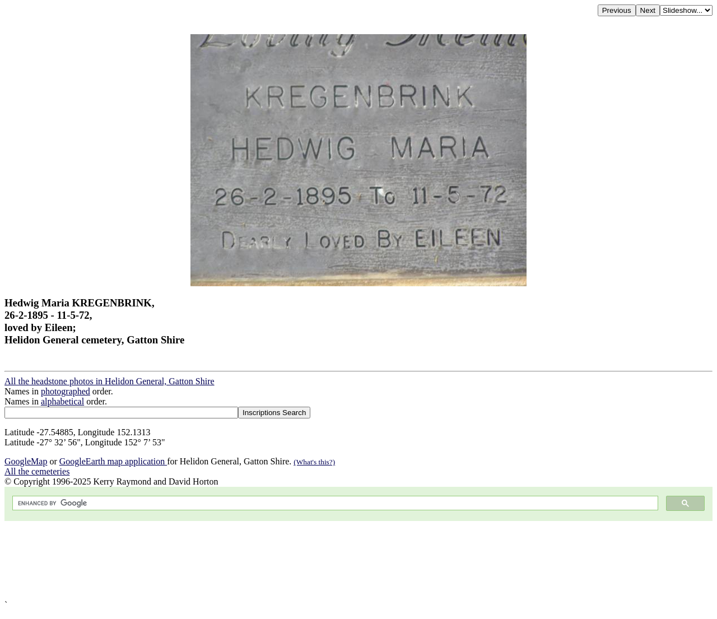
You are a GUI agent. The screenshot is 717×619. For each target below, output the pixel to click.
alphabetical (62, 401)
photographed (65, 391)
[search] (334, 503)
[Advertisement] (340, 560)
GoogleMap (25, 461)
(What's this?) (314, 462)
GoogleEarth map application (113, 461)
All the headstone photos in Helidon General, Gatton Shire (109, 381)
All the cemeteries (36, 471)
